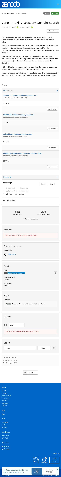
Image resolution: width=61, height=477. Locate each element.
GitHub (5, 446)
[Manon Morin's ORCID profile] (31, 27)
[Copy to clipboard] (55, 273)
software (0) (10, 191)
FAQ (3, 425)
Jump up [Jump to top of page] (29, 373)
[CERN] (36, 463)
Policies (4, 393)
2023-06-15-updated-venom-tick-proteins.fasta (20, 95)
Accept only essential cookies (49, 471)
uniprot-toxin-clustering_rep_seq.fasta (17, 134)
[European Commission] (54, 463)
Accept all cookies (36, 471)
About (4, 391)
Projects (4, 401)
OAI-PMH (5, 438)
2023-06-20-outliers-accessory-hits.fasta (18, 115)
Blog (3, 414)
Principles (5, 398)
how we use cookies (16, 472)
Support (4, 427)
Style (5, 325)
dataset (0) (24, 188)
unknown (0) (23, 191)
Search (52, 184)
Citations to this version (15, 194)
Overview (5, 422)
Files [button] (30, 90)
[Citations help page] (11, 177)
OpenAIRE (12, 254)
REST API (5, 435)
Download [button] (52, 109)
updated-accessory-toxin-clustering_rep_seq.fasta (22, 153)
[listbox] (16, 325)
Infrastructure (6, 396)
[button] (30, 304)
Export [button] (43, 348)
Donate (5, 449)
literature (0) (10, 188)
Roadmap (5, 403)
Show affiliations (53, 31)
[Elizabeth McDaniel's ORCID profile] (17, 27)
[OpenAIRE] (44, 463)
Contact (4, 406)
